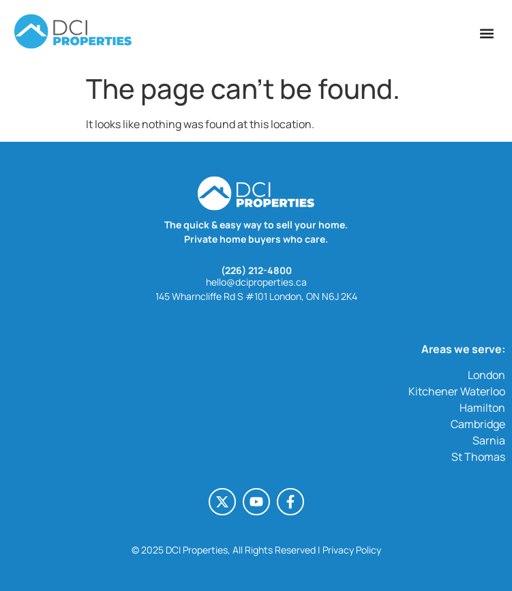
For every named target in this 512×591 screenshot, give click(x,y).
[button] (487, 33)
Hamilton (482, 407)
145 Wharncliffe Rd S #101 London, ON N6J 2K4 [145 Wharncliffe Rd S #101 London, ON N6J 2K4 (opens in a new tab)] (256, 296)
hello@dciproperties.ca (256, 281)
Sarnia (488, 440)
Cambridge (478, 423)
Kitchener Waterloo (456, 391)
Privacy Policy (351, 549)
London (486, 374)
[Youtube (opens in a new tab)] (256, 501)
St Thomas (478, 456)
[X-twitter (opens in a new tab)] (222, 501)
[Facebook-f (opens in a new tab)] (290, 501)
